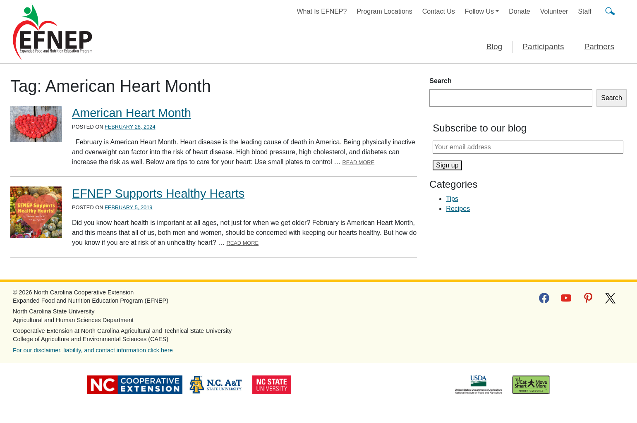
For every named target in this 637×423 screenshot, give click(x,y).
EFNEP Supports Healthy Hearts (158, 193)
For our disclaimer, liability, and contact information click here (93, 350)
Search (440, 80)
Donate (519, 11)
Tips (452, 198)
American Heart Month (131, 112)
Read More (358, 162)
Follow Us (479, 11)
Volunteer (554, 11)
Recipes (458, 208)
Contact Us (438, 11)
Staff (585, 11)
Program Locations (384, 11)
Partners (599, 46)
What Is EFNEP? (322, 11)
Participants (543, 46)
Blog (494, 46)
